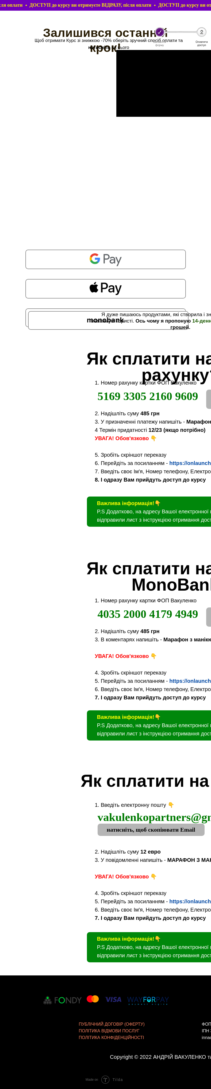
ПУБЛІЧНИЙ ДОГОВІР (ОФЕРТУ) (112, 1024)
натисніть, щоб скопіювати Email (151, 829)
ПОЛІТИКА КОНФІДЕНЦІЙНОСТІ (111, 1037)
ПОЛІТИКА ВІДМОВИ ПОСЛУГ (109, 1031)
